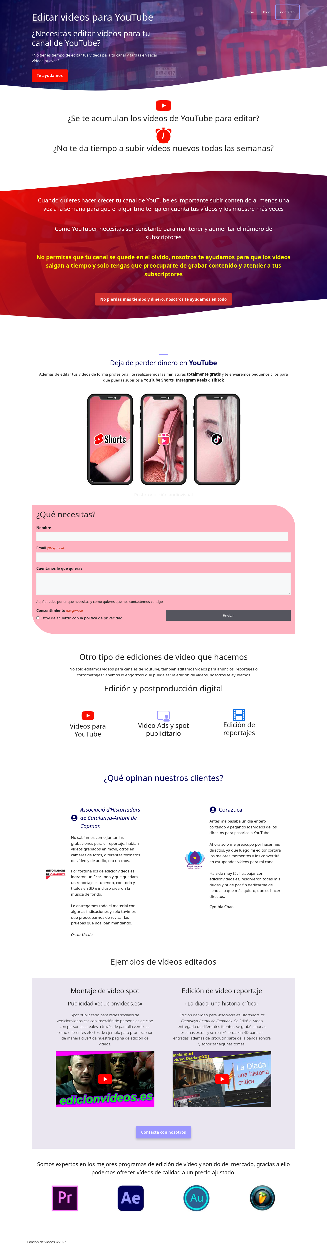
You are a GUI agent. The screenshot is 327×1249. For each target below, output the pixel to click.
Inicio (249, 12)
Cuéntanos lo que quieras (59, 568)
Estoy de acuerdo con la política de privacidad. (82, 618)
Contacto (287, 12)
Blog (266, 12)
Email (50, 548)
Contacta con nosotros (163, 1132)
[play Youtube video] (105, 1079)
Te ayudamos (50, 75)
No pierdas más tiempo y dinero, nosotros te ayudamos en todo (163, 299)
